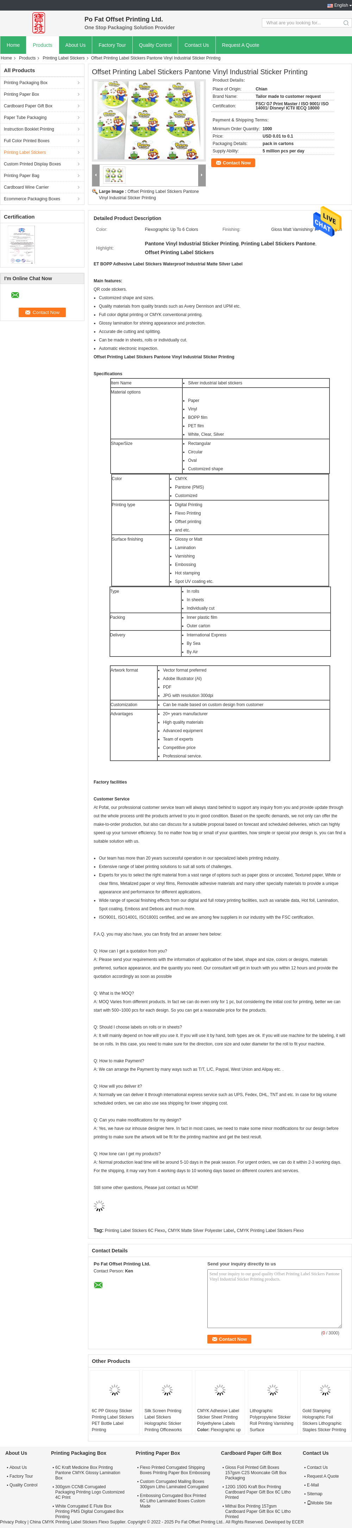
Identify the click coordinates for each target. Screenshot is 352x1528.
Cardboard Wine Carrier (26, 187)
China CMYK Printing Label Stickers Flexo (69, 1522)
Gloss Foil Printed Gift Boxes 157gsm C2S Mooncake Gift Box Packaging (256, 1472)
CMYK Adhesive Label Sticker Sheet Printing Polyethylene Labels (218, 1417)
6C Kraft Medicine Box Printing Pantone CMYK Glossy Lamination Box (87, 1472)
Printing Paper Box (21, 94)
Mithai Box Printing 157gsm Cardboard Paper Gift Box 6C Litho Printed (258, 1511)
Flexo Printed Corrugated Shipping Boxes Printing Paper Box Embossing (175, 1470)
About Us (75, 45)
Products (42, 45)
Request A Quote (240, 45)
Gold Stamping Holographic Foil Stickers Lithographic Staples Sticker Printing (324, 1420)
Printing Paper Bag (21, 175)
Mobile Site (319, 1503)
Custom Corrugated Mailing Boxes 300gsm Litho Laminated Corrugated (174, 1484)
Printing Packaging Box (26, 82)
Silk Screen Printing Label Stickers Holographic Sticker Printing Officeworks (163, 1420)
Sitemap (314, 1493)
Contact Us (196, 45)
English (341, 5)
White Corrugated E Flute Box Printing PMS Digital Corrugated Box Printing (89, 1511)
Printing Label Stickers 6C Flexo (135, 1230)
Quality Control (155, 45)
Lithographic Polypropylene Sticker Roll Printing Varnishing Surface (272, 1420)
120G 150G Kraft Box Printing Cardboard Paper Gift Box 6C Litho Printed (258, 1492)
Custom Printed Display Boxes (32, 164)
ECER (298, 1522)
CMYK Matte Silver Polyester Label (201, 1230)
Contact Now (237, 162)
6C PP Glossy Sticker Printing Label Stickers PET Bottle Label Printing (113, 1420)
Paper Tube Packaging (25, 117)
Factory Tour (112, 45)
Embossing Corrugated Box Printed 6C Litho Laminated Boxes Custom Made (173, 1501)
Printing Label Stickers (63, 58)
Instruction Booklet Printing (29, 129)
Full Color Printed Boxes (26, 140)
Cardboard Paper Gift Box (28, 105)
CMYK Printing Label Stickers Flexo (270, 1230)
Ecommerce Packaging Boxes (32, 198)
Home (13, 45)
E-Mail (313, 1485)
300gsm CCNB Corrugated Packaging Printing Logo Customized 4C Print (90, 1492)
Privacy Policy (13, 1522)
